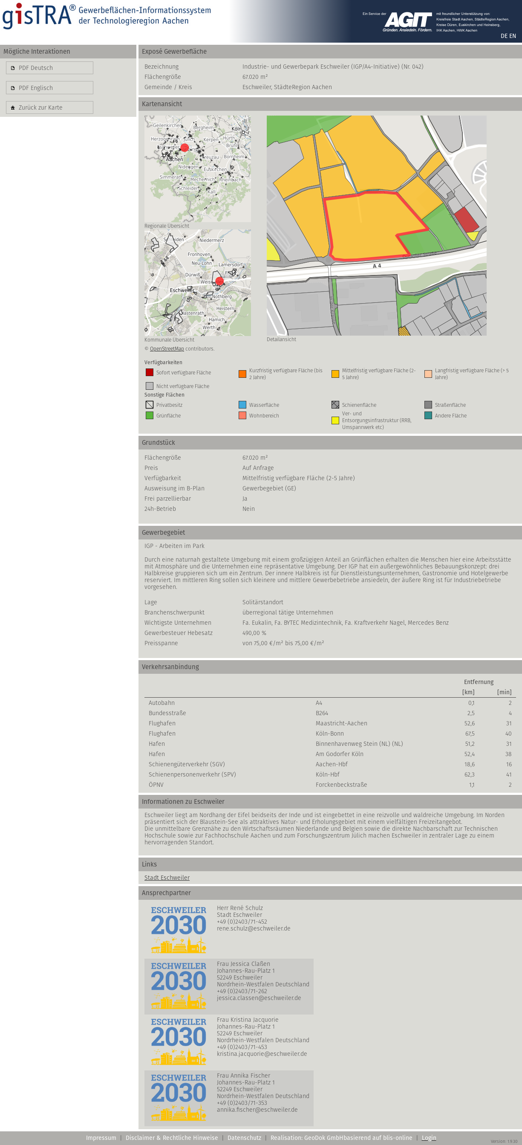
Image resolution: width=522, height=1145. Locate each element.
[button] (49, 67)
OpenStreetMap (167, 348)
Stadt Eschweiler (167, 877)
